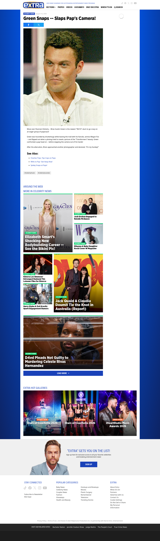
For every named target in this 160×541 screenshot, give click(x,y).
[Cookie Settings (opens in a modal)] (116, 500)
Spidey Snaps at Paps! (39, 165)
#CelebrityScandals (44, 173)
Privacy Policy (41, 521)
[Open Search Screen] (118, 7)
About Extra (114, 487)
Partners (113, 492)
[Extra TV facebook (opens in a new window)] (125, 3)
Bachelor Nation (59, 527)
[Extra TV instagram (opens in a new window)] (132, 3)
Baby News (60, 487)
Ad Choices (61, 521)
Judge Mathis (91, 527)
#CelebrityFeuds (30, 173)
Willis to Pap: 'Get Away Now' (42, 162)
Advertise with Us (116, 495)
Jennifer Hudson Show (75, 527)
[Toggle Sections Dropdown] (51, 7)
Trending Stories (87, 500)
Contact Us (114, 497)
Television (84, 497)
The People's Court (105, 527)
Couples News (61, 492)
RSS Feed (27, 497)
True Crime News (120, 527)
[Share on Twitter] (39, 25)
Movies (83, 490)
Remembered (86, 495)
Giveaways (60, 497)
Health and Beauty (63, 500)
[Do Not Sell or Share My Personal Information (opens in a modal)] (119, 505)
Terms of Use (52, 521)
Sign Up (88, 464)
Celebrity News (29, 14)
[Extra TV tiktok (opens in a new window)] (122, 3)
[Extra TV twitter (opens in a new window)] (128, 3)
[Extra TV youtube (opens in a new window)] (135, 3)
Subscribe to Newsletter (33, 494)
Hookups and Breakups (90, 487)
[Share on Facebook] (28, 25)
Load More (63, 373)
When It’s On (115, 490)
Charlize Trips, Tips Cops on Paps (43, 158)
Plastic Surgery (86, 492)
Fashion (59, 495)
